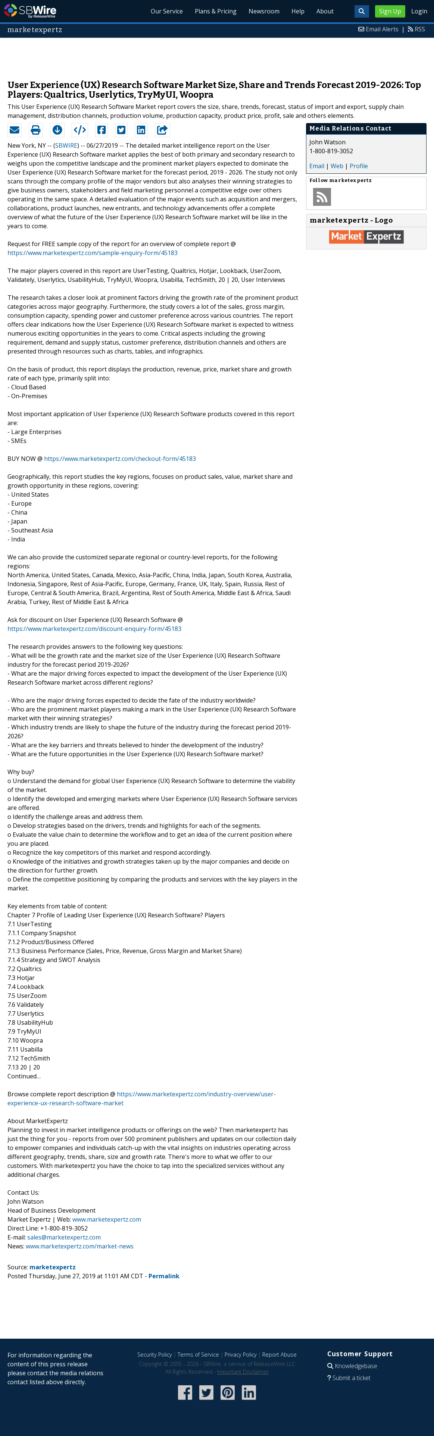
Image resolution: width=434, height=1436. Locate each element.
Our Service (167, 11)
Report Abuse (279, 1354)
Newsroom (264, 11)
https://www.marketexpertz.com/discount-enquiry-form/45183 (94, 629)
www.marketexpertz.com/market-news (80, 1246)
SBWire (30, 11)
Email (316, 166)
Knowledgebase (356, 1366)
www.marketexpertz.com (106, 1219)
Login (419, 11)
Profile (359, 166)
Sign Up (390, 11)
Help (298, 11)
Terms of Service (198, 1354)
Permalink (164, 1276)
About (325, 11)
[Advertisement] (217, 55)
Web (337, 166)
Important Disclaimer (243, 1371)
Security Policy (154, 1354)
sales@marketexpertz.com (64, 1237)
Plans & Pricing (216, 11)
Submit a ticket (351, 1378)
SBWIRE (66, 145)
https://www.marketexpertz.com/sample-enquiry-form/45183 (92, 253)
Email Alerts (382, 29)
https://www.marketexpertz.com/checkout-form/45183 (120, 459)
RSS (420, 29)
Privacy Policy (241, 1354)
